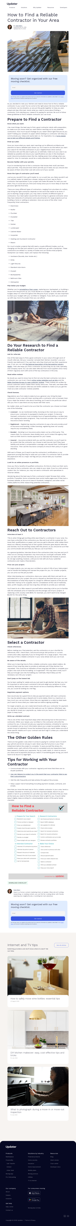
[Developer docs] (60, 1167)
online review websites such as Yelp (45, 380)
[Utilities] (38, 1177)
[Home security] (38, 1160)
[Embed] (16, 1167)
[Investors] (16, 1198)
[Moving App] (16, 1174)
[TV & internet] (38, 1180)
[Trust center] (60, 1163)
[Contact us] (16, 1210)
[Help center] (16, 1207)
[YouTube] (68, 1216)
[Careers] (16, 1195)
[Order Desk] (16, 1170)
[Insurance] (38, 1163)
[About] (16, 1192)
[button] (13, 7)
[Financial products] (38, 1157)
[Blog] (60, 1157)
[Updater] (12, 3)
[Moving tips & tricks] (38, 1208)
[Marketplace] (16, 1157)
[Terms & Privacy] (30, 1220)
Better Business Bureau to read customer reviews (25, 382)
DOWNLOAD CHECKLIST (18, 883)
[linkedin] (65, 1216)
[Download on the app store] (38, 1193)
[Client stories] (60, 1160)
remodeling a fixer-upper (28, 289)
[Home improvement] (38, 1167)
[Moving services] (38, 1174)
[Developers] (63, 7)
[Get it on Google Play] (38, 1200)
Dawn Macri (19, 25)
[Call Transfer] (16, 1163)
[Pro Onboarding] (16, 1177)
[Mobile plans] (38, 1170)
